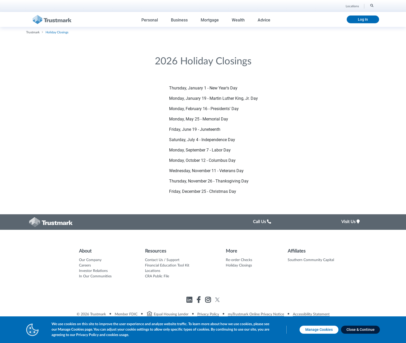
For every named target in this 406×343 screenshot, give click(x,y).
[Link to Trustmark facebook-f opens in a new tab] (199, 300)
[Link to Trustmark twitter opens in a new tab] (217, 300)
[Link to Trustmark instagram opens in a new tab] (208, 300)
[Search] (371, 5)
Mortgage (210, 20)
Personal (149, 20)
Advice (264, 20)
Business (179, 20)
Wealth (238, 20)
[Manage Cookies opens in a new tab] (319, 330)
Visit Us (350, 222)
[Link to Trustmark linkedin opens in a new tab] (189, 300)
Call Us (262, 222)
